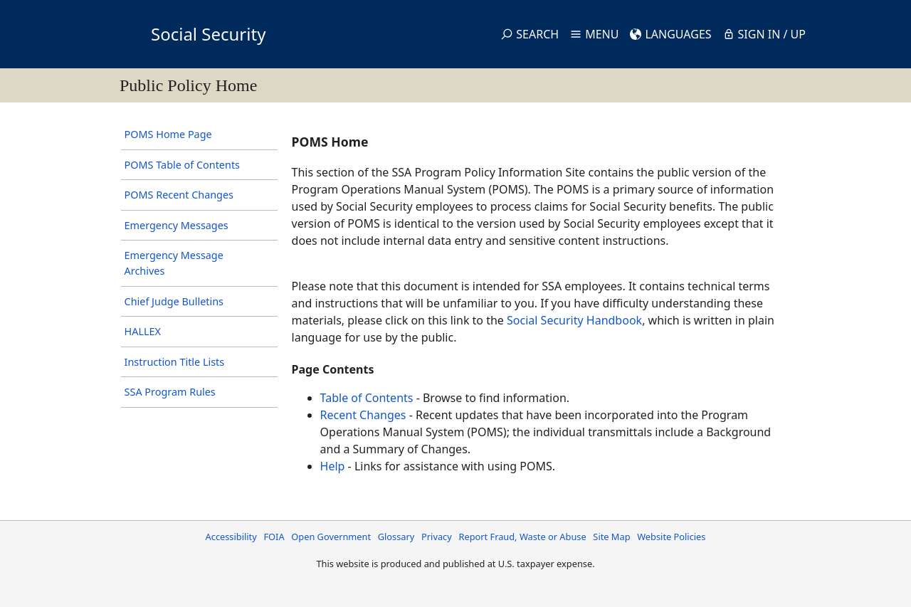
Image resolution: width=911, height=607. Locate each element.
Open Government (331, 536)
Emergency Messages (176, 225)
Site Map (611, 536)
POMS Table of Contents (182, 164)
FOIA (273, 536)
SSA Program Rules (170, 391)
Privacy (436, 536)
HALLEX (143, 331)
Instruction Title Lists (175, 362)
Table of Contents (367, 398)
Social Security (208, 34)
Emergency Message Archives (174, 263)
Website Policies (671, 536)
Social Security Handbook (574, 320)
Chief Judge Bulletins (174, 301)
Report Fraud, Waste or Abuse (522, 536)
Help (332, 466)
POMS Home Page (168, 134)
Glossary (396, 536)
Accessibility (231, 536)
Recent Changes (363, 415)
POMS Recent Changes (179, 194)
